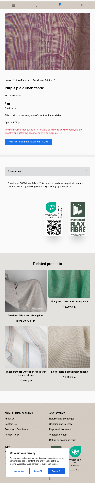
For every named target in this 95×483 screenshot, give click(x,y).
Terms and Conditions (16, 438)
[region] (37, 462)
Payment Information (60, 438)
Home (8, 101)
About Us (9, 428)
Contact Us (11, 433)
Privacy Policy (12, 444)
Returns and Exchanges (61, 428)
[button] (59, 5)
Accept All (56, 471)
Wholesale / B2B (58, 444)
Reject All (38, 471)
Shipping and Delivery (60, 433)
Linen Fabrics (22, 101)
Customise (19, 471)
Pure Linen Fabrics (42, 101)
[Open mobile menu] (13, 5)
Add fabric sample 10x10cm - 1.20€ (28, 163)
